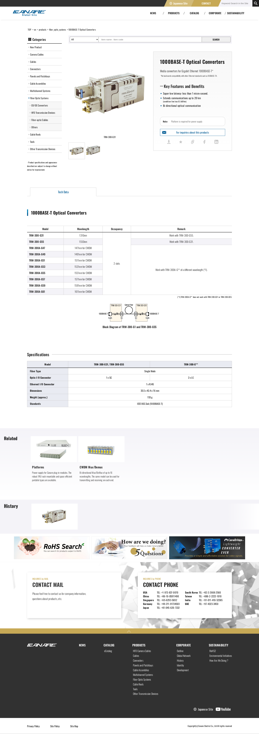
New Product (36, 47)
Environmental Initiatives (220, 655)
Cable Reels (35, 134)
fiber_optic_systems (57, 29)
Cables (33, 61)
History (180, 660)
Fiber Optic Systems (39, 98)
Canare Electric (29, 13)
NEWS (82, 645)
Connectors (35, 69)
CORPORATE (183, 645)
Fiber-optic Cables (39, 120)
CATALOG (109, 645)
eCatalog (108, 651)
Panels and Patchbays (40, 76)
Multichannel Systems (40, 91)
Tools (32, 141)
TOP (29, 29)
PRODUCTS (139, 645)
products (42, 29)
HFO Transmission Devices (43, 112)
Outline (180, 651)
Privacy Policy (33, 726)
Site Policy (55, 726)
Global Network (184, 655)
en (35, 29)
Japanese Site (180, 3)
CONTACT (206, 3)
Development (183, 670)
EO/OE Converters (39, 105)
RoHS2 (212, 651)
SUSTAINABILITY (235, 13)
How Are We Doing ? (218, 660)
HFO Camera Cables (142, 651)
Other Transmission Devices (42, 149)
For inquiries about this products (192, 132)
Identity (180, 665)
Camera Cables (37, 54)
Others (34, 127)
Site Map (74, 726)
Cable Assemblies (38, 83)
